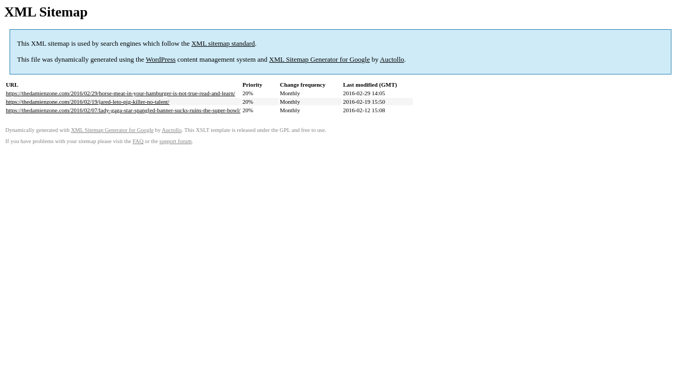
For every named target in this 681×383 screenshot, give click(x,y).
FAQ (138, 141)
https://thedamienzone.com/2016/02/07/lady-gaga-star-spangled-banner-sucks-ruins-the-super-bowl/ (123, 110)
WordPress (161, 59)
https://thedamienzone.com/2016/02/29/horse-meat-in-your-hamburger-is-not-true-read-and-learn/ (120, 93)
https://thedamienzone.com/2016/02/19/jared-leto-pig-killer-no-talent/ (87, 101)
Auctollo (392, 59)
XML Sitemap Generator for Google (319, 59)
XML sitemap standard (223, 43)
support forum (176, 141)
